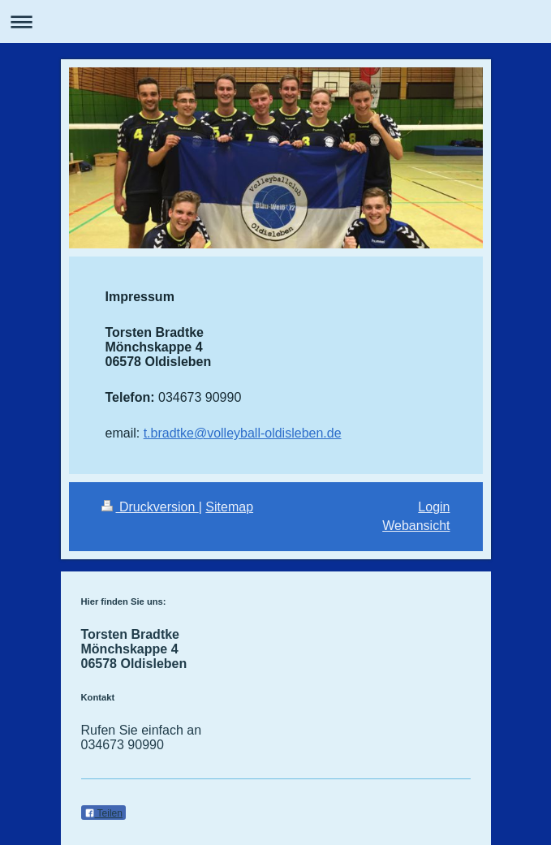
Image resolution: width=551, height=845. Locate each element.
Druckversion (150, 507)
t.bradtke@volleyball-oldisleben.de (243, 433)
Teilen (103, 813)
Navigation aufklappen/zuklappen (275, 21)
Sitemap (229, 507)
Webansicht (416, 525)
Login (434, 507)
